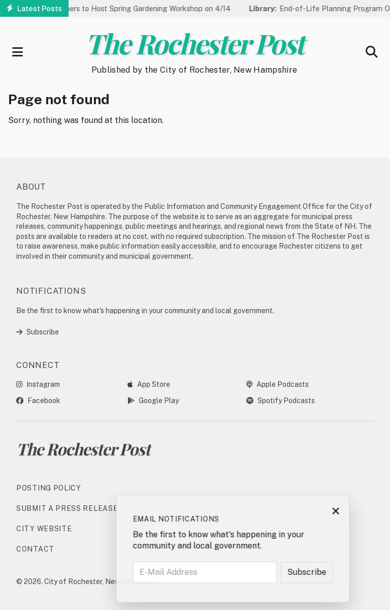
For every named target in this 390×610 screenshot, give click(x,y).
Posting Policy (48, 488)
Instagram (38, 384)
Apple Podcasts (277, 384)
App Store (148, 384)
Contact (35, 549)
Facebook (38, 400)
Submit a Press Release (67, 508)
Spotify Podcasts (280, 400)
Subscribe (37, 332)
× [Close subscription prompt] (368, 512)
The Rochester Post (194, 43)
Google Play (153, 400)
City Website (44, 529)
